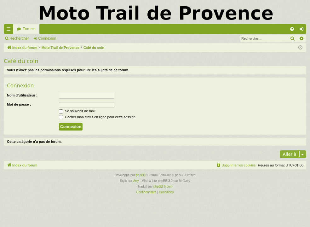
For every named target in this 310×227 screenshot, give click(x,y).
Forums (29, 29)
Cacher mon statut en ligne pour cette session (97, 117)
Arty (136, 181)
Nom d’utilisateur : (22, 95)
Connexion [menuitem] (303, 30)
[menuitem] (292, 29)
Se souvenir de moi (77, 111)
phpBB (140, 175)
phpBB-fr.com (163, 186)
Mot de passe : (19, 104)
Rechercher (19, 38)
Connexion (47, 38)
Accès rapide (9, 30)
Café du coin (21, 61)
